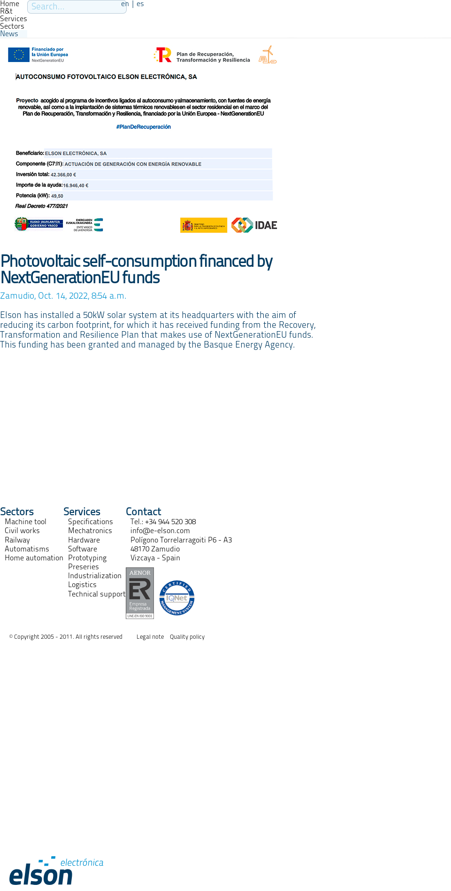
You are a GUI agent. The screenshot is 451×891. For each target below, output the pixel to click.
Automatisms (27, 549)
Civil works (22, 531)
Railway (17, 540)
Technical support (97, 594)
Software (82, 549)
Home (9, 4)
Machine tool (25, 522)
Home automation (34, 558)
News (9, 34)
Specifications (90, 522)
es (140, 4)
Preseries (83, 567)
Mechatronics (90, 531)
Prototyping (87, 558)
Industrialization (95, 576)
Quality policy (187, 637)
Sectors (12, 26)
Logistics (82, 585)
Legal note (150, 637)
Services (13, 19)
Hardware (84, 540)
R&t (6, 11)
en (125, 4)
